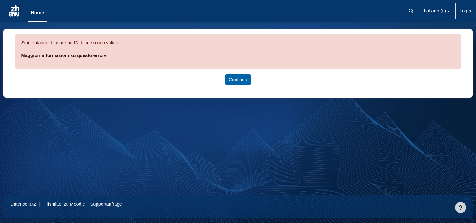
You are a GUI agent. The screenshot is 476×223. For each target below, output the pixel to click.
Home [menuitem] (37, 12)
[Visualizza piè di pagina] (460, 207)
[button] (411, 11)
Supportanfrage (120, 204)
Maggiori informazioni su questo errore (77, 55)
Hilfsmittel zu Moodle (77, 204)
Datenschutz (35, 204)
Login (465, 10)
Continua (238, 79)
